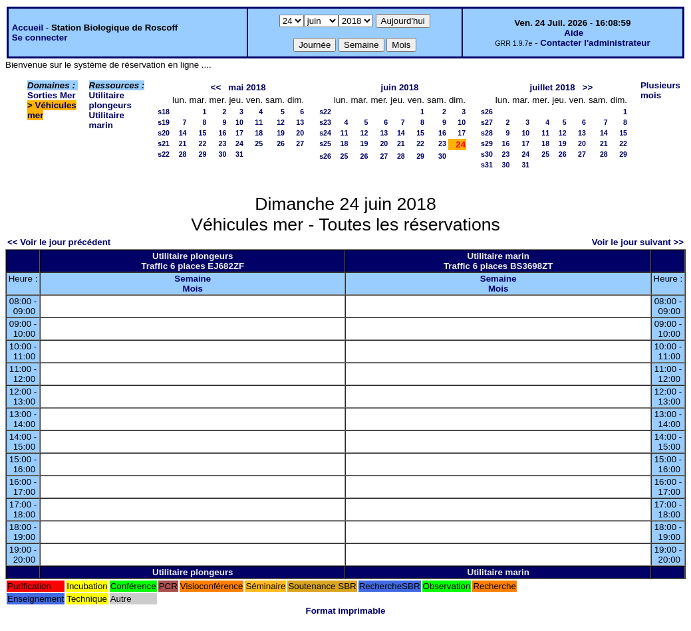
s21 (164, 143)
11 (259, 122)
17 (239, 133)
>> (588, 87)
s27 (487, 122)
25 (259, 143)
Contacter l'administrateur (595, 43)
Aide (573, 33)
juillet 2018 (552, 87)
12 (281, 122)
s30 (487, 154)
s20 (164, 133)
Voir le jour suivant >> (638, 242)
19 (281, 133)
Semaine (192, 279)
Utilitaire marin (106, 120)
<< (216, 87)
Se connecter (40, 38)
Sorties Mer (51, 95)
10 (239, 122)
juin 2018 (399, 87)
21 (183, 143)
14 (183, 133)
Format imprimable (346, 611)
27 (300, 143)
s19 (164, 122)
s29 (487, 143)
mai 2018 (246, 87)
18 (259, 133)
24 (239, 143)
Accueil (27, 28)
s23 (325, 122)
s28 (487, 133)
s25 (325, 143)
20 (300, 133)
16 (223, 133)
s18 (164, 112)
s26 (325, 156)
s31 (487, 165)
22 (203, 143)
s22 (164, 154)
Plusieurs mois (660, 90)
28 (183, 154)
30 (223, 154)
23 (223, 143)
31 (239, 154)
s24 (325, 133)
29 (203, 154)
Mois (193, 289)
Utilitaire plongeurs (110, 100)
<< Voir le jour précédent (58, 242)
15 (203, 133)
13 (300, 122)
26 (281, 143)
